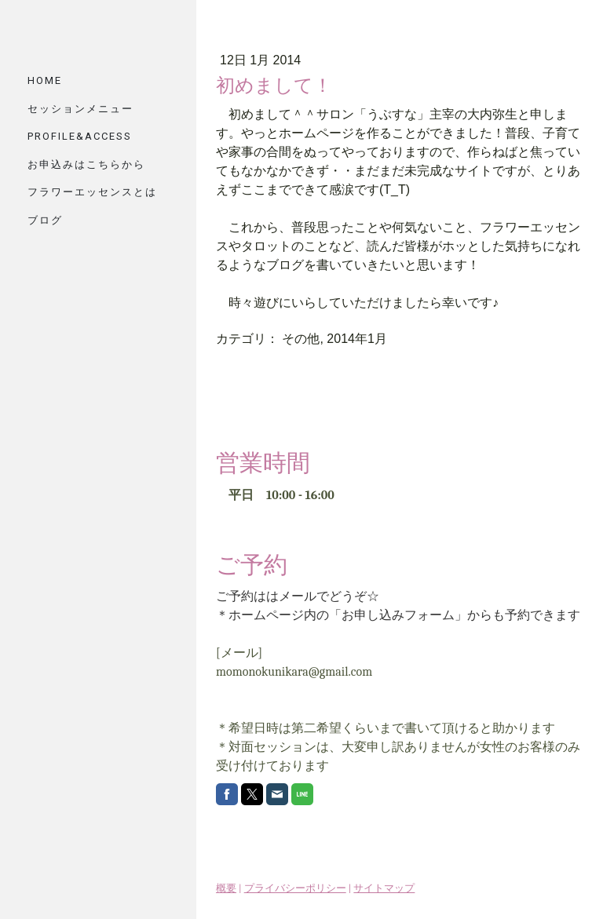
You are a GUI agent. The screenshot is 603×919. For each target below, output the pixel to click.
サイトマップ (384, 888)
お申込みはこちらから (86, 164)
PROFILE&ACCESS (79, 136)
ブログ (45, 220)
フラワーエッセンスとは (92, 192)
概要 (226, 888)
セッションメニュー (80, 109)
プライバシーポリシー (295, 888)
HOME (44, 80)
